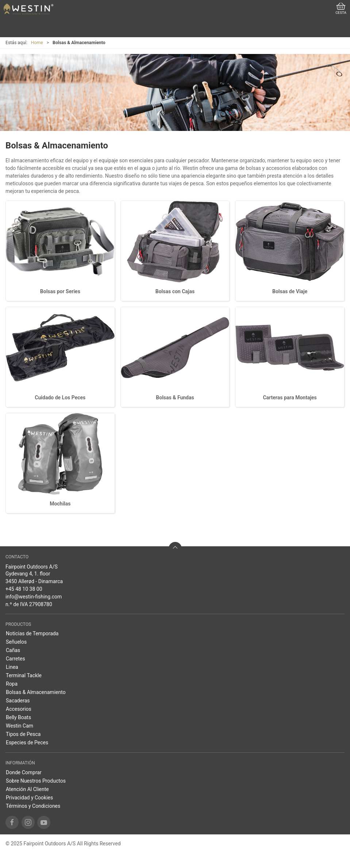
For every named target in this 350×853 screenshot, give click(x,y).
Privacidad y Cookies (29, 797)
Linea (12, 667)
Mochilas (60, 504)
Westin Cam (19, 726)
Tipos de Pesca (23, 734)
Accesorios (18, 709)
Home (37, 42)
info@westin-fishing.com (33, 597)
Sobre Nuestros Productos (36, 781)
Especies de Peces (27, 742)
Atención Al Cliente (27, 789)
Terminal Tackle (24, 675)
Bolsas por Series (60, 291)
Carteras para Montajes (289, 397)
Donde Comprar (24, 772)
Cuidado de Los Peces (60, 397)
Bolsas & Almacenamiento (36, 692)
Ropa (12, 684)
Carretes (15, 659)
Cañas (13, 650)
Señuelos (16, 642)
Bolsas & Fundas (175, 397)
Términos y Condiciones (33, 806)
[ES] (28, 9)
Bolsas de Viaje (289, 291)
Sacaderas (18, 700)
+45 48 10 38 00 (23, 589)
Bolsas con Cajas (175, 291)
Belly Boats (18, 717)
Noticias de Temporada (32, 633)
